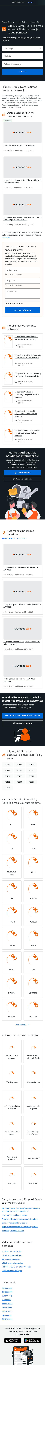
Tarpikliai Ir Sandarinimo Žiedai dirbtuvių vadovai (20, 1227)
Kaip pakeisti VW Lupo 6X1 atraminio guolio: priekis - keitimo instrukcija (27, 394)
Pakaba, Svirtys (35, 22)
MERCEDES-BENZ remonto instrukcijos (16, 1267)
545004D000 (7, 1307)
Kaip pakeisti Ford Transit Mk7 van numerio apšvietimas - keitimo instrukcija (27, 433)
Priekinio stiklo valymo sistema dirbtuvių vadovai (20, 1219)
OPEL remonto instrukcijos (12, 1271)
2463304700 (7, 1315)
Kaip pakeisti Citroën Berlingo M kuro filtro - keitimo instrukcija (26, 338)
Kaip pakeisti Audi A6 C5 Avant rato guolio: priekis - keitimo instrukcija (28, 356)
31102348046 (7, 1319)
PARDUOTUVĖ (18, 2)
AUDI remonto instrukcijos (11, 1251)
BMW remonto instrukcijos (11, 1255)
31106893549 (7, 1288)
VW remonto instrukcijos (11, 1259)
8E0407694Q (7, 1296)
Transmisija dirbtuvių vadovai (13, 1230)
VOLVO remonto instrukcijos (12, 1263)
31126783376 (7, 1311)
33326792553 (7, 1303)
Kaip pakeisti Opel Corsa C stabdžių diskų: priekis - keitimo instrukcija (28, 374)
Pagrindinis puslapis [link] (8, 22)
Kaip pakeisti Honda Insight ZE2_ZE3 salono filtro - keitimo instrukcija (26, 414)
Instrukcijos (22, 22)
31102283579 (7, 1292)
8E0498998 (6, 1300)
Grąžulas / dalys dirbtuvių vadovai (14, 1215)
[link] (22, 136)
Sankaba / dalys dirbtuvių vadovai (14, 1223)
